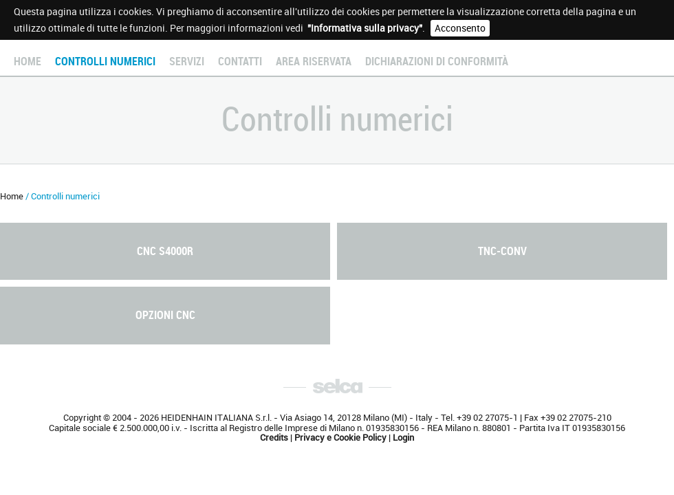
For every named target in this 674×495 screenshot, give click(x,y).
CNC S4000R (165, 251)
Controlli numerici (105, 61)
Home (27, 61)
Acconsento (460, 28)
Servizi (186, 61)
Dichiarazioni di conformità (436, 61)
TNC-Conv (502, 251)
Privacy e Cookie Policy (340, 437)
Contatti (240, 61)
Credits (274, 437)
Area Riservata (313, 61)
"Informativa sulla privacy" (364, 28)
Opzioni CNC (165, 315)
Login (403, 437)
